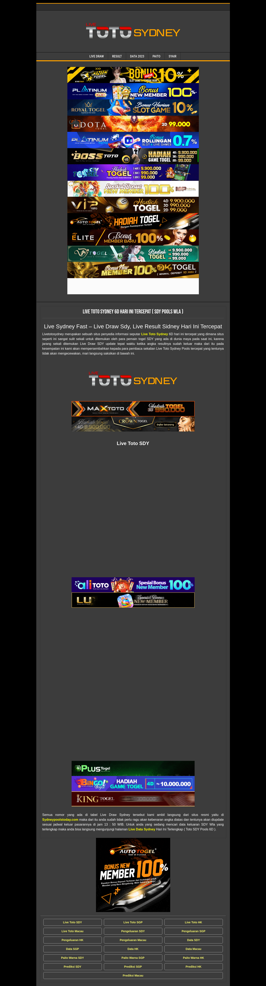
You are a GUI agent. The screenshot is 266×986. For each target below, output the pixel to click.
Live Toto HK (193, 922)
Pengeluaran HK (72, 940)
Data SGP (72, 949)
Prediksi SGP (133, 966)
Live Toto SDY (72, 922)
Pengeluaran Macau (133, 940)
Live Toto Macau (72, 931)
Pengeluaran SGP (193, 931)
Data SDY (193, 940)
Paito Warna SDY (72, 957)
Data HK (132, 949)
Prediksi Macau (133, 975)
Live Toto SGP (133, 922)
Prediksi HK (193, 966)
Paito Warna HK (193, 957)
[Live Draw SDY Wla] (133, 75)
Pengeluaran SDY (133, 931)
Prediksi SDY (72, 966)
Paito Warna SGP (133, 957)
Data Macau (193, 949)
